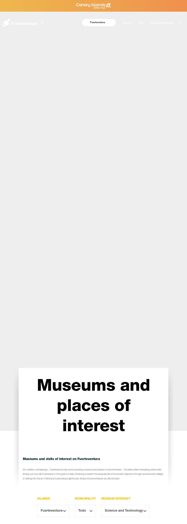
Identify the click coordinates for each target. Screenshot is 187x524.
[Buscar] (52, 22)
